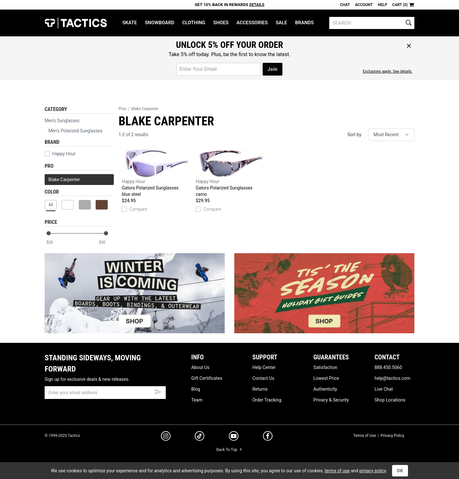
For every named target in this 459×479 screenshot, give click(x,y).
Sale (281, 23)
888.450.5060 (388, 367)
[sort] (391, 134)
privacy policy (372, 470)
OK (400, 470)
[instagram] (166, 437)
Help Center (264, 367)
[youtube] (233, 437)
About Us (200, 367)
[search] (371, 23)
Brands (304, 23)
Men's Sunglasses (62, 120)
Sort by (354, 134)
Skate (129, 23)
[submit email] (158, 391)
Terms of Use (364, 435)
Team (196, 399)
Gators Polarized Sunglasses (157, 173)
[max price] (106, 242)
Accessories (252, 23)
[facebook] (268, 437)
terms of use (337, 470)
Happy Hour (60, 153)
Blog (195, 389)
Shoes (221, 23)
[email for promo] (219, 69)
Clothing (193, 23)
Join (272, 69)
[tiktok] (199, 437)
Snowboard (159, 23)
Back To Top (229, 449)
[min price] (54, 242)
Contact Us (263, 378)
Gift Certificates (206, 378)
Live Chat (384, 389)
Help (382, 5)
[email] (105, 392)
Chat (345, 5)
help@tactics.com (392, 378)
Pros (123, 109)
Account (364, 5)
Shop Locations (390, 399)
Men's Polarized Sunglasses (75, 130)
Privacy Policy (392, 435)
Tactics (76, 23)
